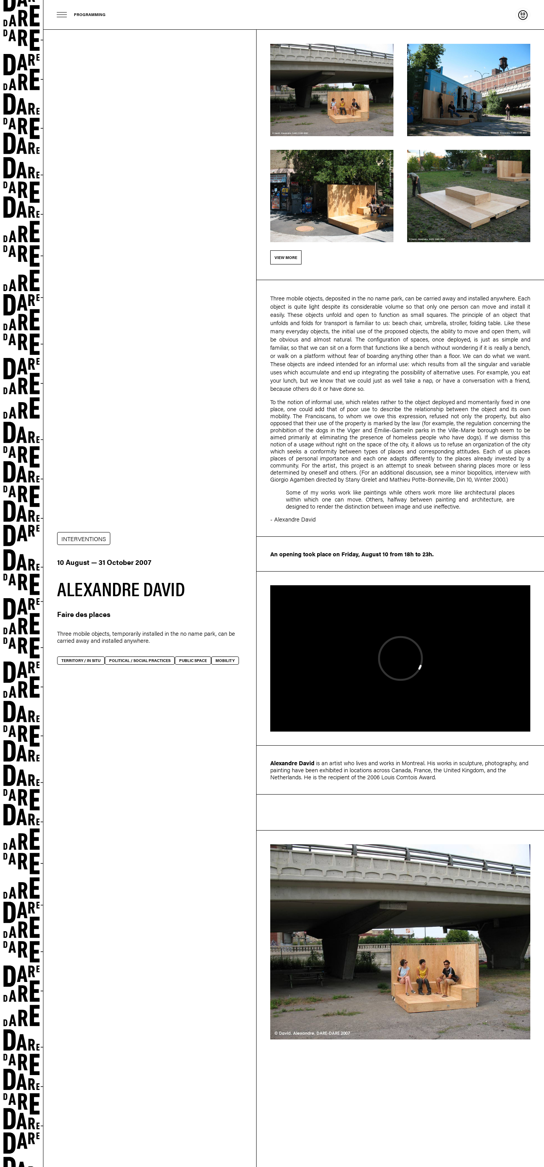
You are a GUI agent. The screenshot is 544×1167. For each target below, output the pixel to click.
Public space (193, 660)
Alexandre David (295, 519)
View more (286, 257)
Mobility (225, 660)
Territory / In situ (81, 660)
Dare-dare (21, 583)
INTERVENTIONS (83, 538)
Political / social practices (140, 660)
